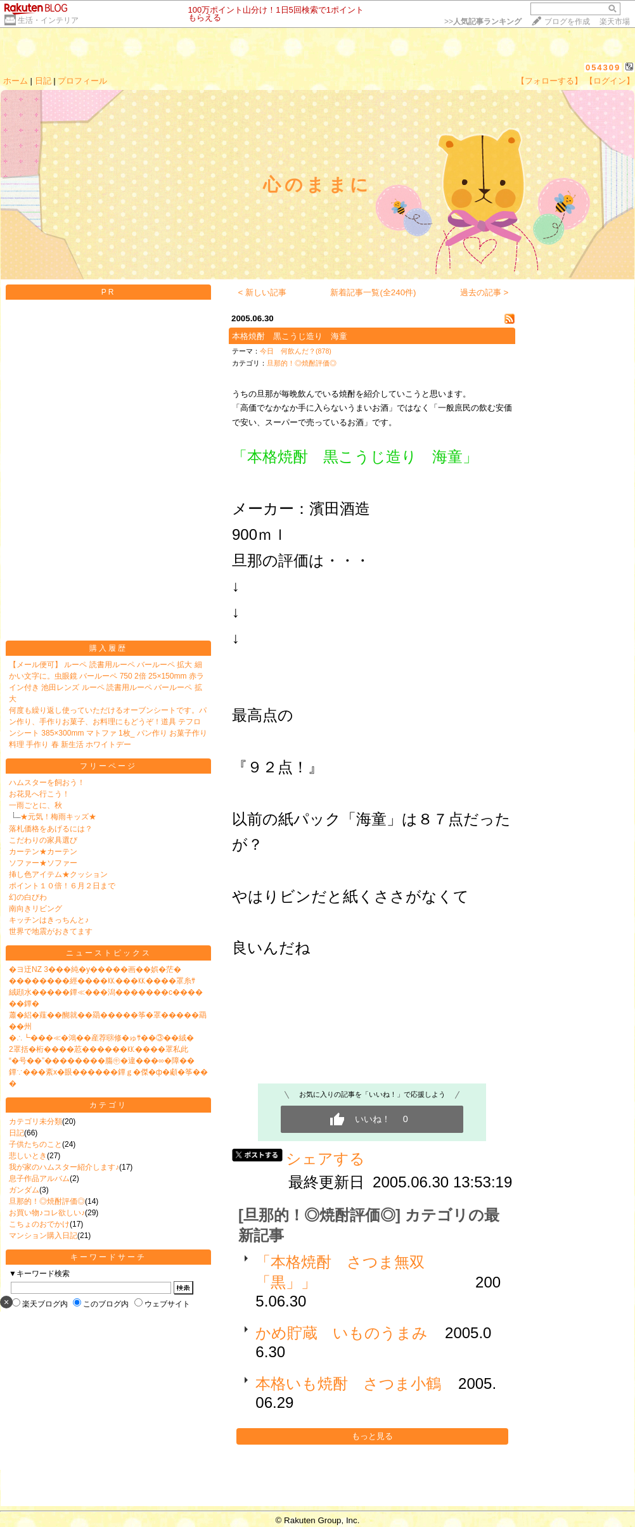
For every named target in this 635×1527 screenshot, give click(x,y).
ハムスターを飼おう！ (47, 782)
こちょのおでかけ (39, 1224)
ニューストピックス (108, 953)
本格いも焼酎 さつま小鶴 (348, 1383)
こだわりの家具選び (43, 840)
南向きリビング (35, 908)
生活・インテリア (48, 20)
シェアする (325, 1158)
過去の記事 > (484, 292)
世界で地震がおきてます (51, 931)
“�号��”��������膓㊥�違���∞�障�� (102, 1060)
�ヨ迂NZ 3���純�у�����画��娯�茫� (95, 969)
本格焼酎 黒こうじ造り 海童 (289, 336)
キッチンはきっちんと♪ (49, 920)
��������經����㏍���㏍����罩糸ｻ (102, 980)
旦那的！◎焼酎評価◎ (47, 1201)
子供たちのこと (35, 1144)
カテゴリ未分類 (35, 1121)
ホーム (15, 81)
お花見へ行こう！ (39, 793)
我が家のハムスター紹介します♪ (64, 1167)
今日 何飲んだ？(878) (295, 351)
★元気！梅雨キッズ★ (58, 816)
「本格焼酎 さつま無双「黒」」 (340, 1272)
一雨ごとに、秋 (35, 805)
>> (483, 21)
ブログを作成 (567, 21)
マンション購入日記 (43, 1235)
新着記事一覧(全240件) (373, 292)
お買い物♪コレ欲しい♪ (47, 1212)
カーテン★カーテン (43, 851)
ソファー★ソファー (43, 863)
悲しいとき (28, 1155)
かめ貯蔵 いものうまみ (341, 1332)
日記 (43, 81)
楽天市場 (615, 21)
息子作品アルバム (39, 1178)
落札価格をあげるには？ (51, 828)
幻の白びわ (28, 897)
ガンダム (24, 1189)
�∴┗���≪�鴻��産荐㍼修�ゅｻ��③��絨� (101, 1037)
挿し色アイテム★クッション (58, 874)
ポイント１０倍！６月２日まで (62, 885)
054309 (603, 67)
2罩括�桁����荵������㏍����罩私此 (98, 1049)
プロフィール (82, 81)
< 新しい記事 (262, 292)
